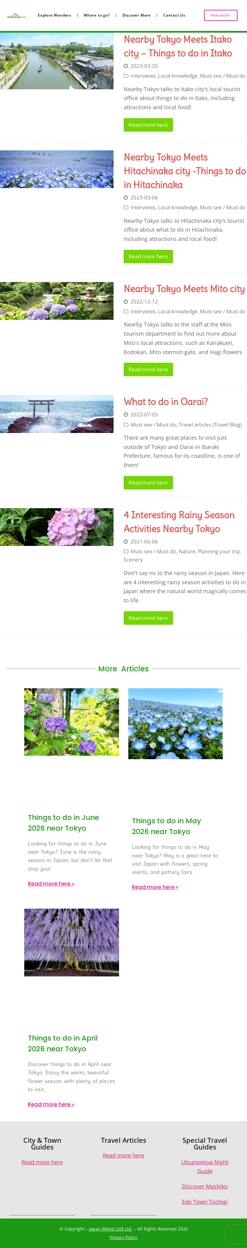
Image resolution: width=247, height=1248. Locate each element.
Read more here (148, 124)
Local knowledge (178, 75)
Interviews (143, 75)
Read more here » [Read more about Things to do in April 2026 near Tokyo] (51, 1104)
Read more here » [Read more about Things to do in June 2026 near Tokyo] (51, 883)
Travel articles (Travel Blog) (210, 424)
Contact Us (174, 15)
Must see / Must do (222, 75)
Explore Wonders (54, 15)
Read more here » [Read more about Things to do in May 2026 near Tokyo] (155, 887)
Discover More (136, 15)
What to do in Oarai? (166, 402)
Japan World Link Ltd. (111, 1229)
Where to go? (97, 15)
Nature (187, 551)
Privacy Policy (123, 1237)
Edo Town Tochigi (205, 1201)
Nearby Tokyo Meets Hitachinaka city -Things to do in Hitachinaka (185, 171)
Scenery (133, 559)
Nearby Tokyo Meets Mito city (184, 289)
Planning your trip (219, 551)
